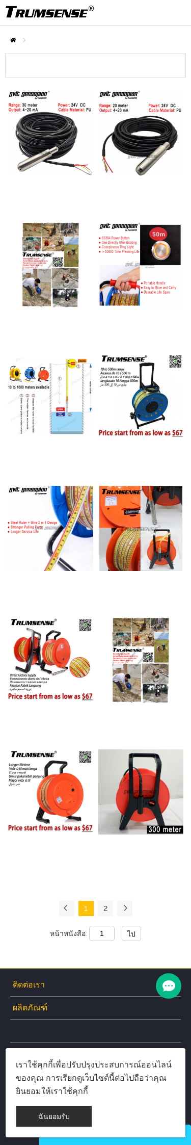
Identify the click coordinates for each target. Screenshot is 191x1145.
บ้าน (13, 40)
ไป (131, 934)
